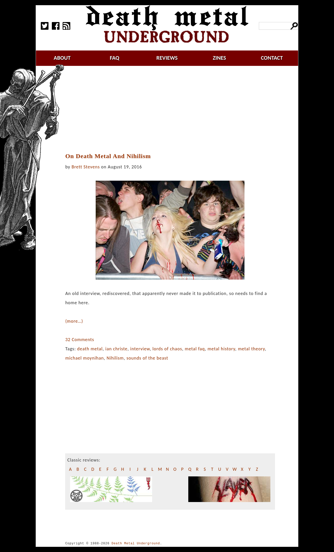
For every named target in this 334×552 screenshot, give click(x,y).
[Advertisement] (173, 109)
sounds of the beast (147, 358)
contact (272, 57)
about (62, 57)
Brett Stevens (86, 167)
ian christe (116, 349)
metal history (221, 349)
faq (114, 57)
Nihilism (115, 358)
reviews (167, 57)
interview (140, 349)
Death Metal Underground (136, 543)
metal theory (251, 349)
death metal (90, 349)
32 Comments (79, 339)
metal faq (195, 349)
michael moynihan (84, 358)
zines (219, 57)
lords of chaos (167, 349)
